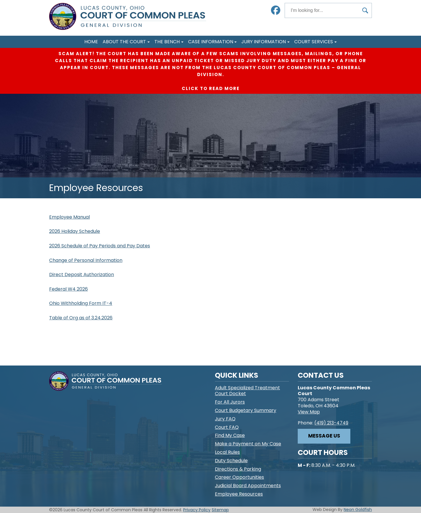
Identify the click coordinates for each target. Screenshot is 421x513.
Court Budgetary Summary (245, 410)
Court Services (313, 41)
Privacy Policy (197, 510)
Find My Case (230, 435)
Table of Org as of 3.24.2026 (81, 317)
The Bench (167, 41)
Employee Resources (239, 494)
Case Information (210, 41)
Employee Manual (69, 217)
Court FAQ (227, 427)
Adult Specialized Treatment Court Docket (247, 390)
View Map (309, 411)
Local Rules (227, 452)
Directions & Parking (238, 469)
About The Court (124, 41)
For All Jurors (230, 402)
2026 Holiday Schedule (74, 231)
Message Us (324, 435)
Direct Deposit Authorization (81, 274)
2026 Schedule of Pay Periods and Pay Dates (99, 245)
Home (91, 41)
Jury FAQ (225, 418)
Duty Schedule (231, 460)
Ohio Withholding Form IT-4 (80, 303)
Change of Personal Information (85, 260)
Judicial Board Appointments (248, 485)
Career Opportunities (239, 477)
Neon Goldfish (358, 509)
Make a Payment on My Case (248, 443)
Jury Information (263, 41)
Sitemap (220, 510)
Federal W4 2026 (68, 289)
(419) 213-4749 (331, 423)
